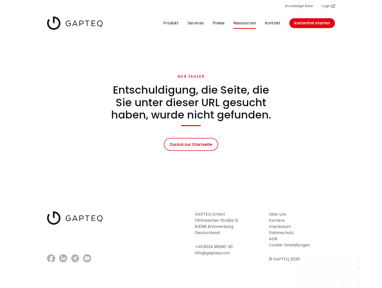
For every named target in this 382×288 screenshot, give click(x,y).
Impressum (280, 226)
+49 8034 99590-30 (214, 247)
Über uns (277, 214)
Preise (219, 23)
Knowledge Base (299, 5)
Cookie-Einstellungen (289, 245)
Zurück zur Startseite (191, 144)
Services (196, 23)
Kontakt (272, 23)
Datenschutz (281, 233)
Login (328, 5)
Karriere (277, 220)
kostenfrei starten (312, 23)
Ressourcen (244, 23)
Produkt (171, 23)
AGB (273, 239)
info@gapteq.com (212, 253)
